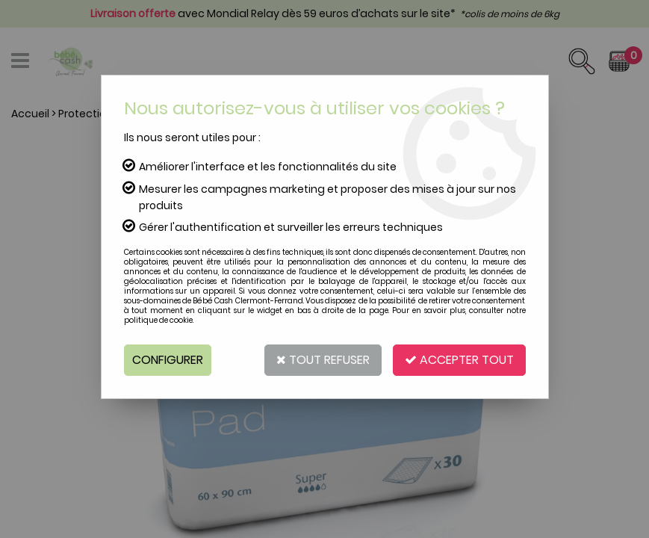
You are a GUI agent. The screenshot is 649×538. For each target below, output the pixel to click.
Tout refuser (323, 359)
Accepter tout (459, 359)
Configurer (167, 359)
